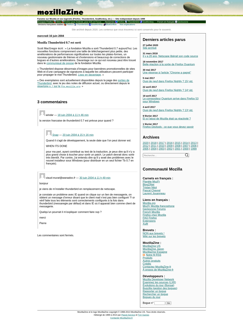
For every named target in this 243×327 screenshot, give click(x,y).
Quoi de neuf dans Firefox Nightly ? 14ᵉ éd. (168, 90)
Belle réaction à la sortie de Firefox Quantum (169, 64)
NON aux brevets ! (154, 233)
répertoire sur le (58, 86)
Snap (55, 134)
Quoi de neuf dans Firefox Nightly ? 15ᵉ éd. (168, 81)
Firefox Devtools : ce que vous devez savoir (168, 126)
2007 (186, 146)
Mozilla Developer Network (158, 279)
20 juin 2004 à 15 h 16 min (78, 134)
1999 (194, 148)
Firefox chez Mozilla (154, 215)
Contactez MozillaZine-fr (157, 266)
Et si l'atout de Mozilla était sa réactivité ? (167, 118)
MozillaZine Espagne (155, 252)
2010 (162, 146)
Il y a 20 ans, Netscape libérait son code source (170, 56)
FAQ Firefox (150, 218)
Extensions (149, 220)
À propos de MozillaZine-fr (158, 269)
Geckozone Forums (154, 209)
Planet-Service (128, 315)
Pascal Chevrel (152, 190)
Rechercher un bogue (155, 294)
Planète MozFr (151, 181)
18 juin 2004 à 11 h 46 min (73, 115)
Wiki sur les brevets (154, 236)
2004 (154, 148)
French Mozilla (151, 212)
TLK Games (143, 315)
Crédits (147, 263)
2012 (146, 146)
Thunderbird (133, 22)
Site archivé (150, 48)
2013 (194, 143)
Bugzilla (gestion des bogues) (160, 288)
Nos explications (127, 24)
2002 (170, 148)
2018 (154, 143)
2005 (146, 148)
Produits (148, 257)
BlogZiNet (148, 184)
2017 (162, 143)
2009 (170, 146)
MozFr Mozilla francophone (159, 206)
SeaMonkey (148, 22)
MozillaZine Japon (153, 249)
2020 (146, 143)
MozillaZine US (152, 246)
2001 (178, 148)
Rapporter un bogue (154, 291)
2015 (178, 143)
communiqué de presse (60, 63)
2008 (178, 146)
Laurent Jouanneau (154, 193)
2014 (186, 143)
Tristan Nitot (150, 187)
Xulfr (145, 223)
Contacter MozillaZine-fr (121, 318)
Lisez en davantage (89, 74)
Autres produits (152, 260)
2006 (194, 146)
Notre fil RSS (153, 255)
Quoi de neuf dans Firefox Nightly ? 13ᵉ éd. (168, 110)
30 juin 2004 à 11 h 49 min (95, 177)
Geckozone (183, 22)
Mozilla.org (149, 203)
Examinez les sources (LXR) (159, 282)
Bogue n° (148, 303)
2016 (170, 143)
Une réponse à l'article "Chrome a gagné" (167, 72)
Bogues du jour (152, 297)
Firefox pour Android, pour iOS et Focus (82, 22)
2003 (162, 148)
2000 (186, 148)
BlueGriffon (111, 24)
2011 (154, 146)
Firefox (121, 22)
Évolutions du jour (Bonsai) (158, 285)
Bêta (59, 22)
